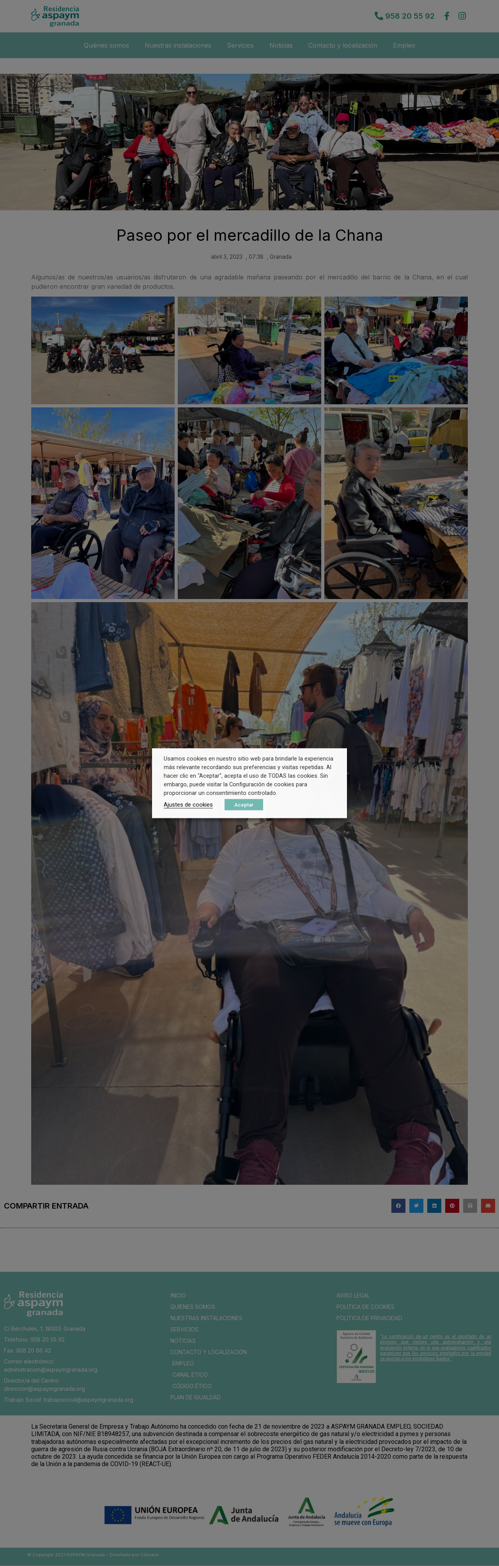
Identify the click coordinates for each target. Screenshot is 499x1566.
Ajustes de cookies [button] (188, 804)
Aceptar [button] (243, 804)
